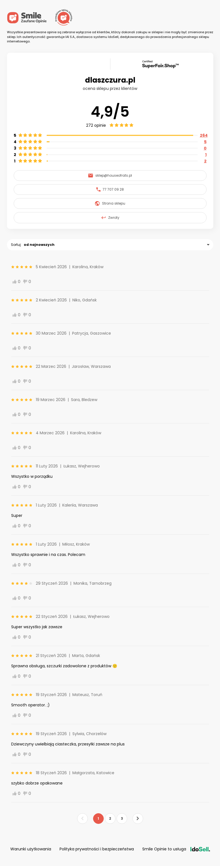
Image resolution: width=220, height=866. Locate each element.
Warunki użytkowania (30, 849)
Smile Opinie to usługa (176, 849)
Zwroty (110, 217)
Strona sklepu (110, 203)
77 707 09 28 (110, 189)
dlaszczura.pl (110, 80)
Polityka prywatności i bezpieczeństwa (97, 849)
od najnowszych (39, 244)
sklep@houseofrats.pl (110, 175)
